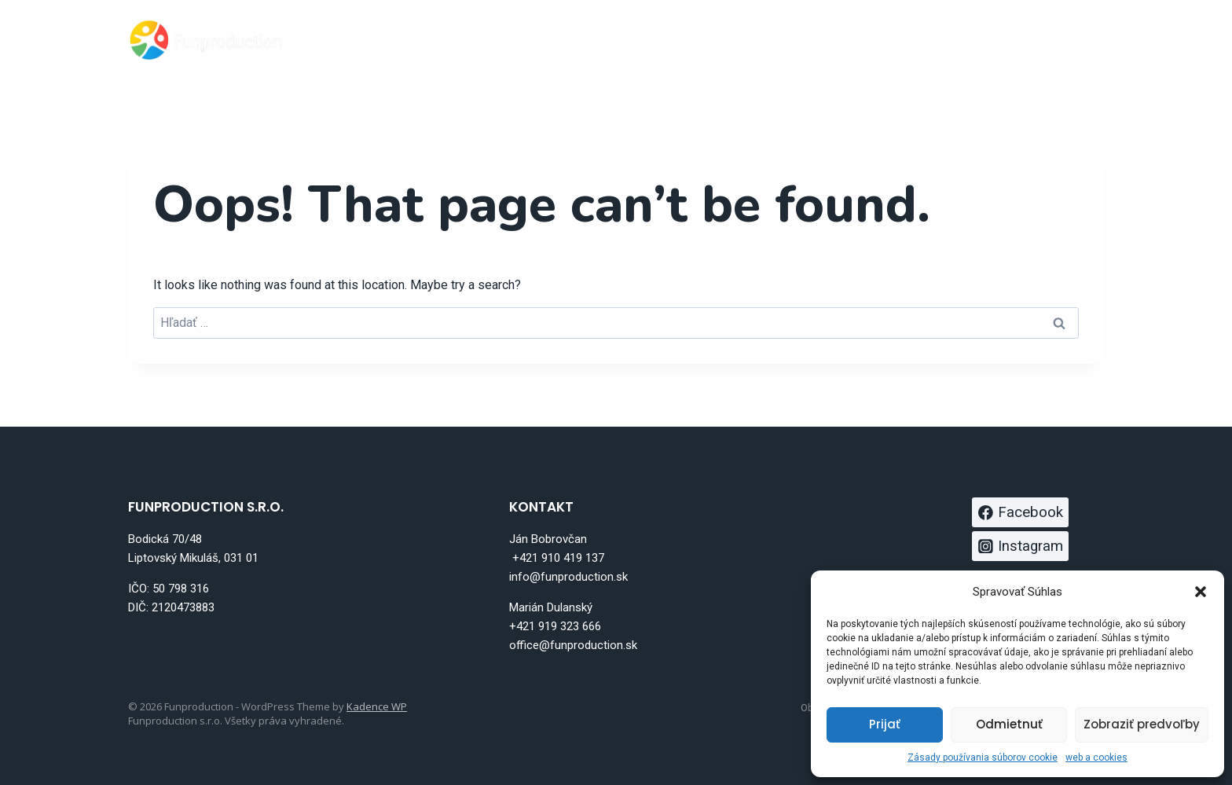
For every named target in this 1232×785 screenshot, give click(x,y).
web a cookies (1096, 757)
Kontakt (969, 39)
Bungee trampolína (651, 39)
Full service (874, 39)
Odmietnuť (1009, 724)
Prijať (884, 724)
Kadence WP (376, 706)
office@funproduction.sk (573, 645)
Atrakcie (777, 39)
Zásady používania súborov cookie (983, 757)
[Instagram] (1086, 39)
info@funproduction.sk (568, 577)
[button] (1200, 592)
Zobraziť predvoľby (1142, 724)
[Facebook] (1047, 39)
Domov (532, 39)
